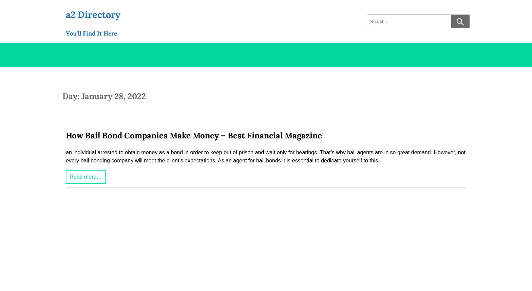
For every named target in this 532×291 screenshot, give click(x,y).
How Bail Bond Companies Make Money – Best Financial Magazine (194, 135)
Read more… (86, 177)
